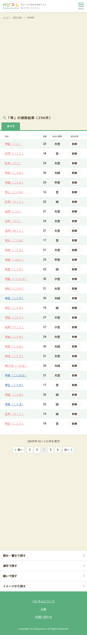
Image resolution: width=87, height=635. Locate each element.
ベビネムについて (43, 601)
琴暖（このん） (15, 259)
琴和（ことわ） (15, 173)
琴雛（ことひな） (16, 279)
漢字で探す (17, 17)
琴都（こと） (13, 144)
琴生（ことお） (15, 385)
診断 (74, 144)
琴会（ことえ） (15, 423)
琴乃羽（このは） (16, 366)
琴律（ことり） (15, 356)
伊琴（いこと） (15, 153)
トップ (6, 17)
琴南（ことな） (15, 250)
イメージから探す (44, 586)
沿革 (43, 609)
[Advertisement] (43, 65)
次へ (68, 449)
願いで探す (44, 576)
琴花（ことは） (15, 308)
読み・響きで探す (44, 555)
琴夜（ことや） (15, 298)
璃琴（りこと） (15, 327)
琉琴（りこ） (13, 221)
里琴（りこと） (15, 414)
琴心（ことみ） (15, 192)
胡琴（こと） (13, 211)
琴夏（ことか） (15, 269)
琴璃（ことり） (15, 317)
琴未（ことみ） (15, 240)
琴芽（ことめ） (15, 346)
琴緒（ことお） (15, 395)
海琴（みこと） (15, 231)
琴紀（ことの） (15, 288)
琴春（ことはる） (16, 375)
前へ (18, 449)
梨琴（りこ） (13, 163)
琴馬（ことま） (15, 404)
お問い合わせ (43, 617)
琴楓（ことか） (15, 182)
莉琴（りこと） (15, 202)
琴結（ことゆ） (15, 337)
